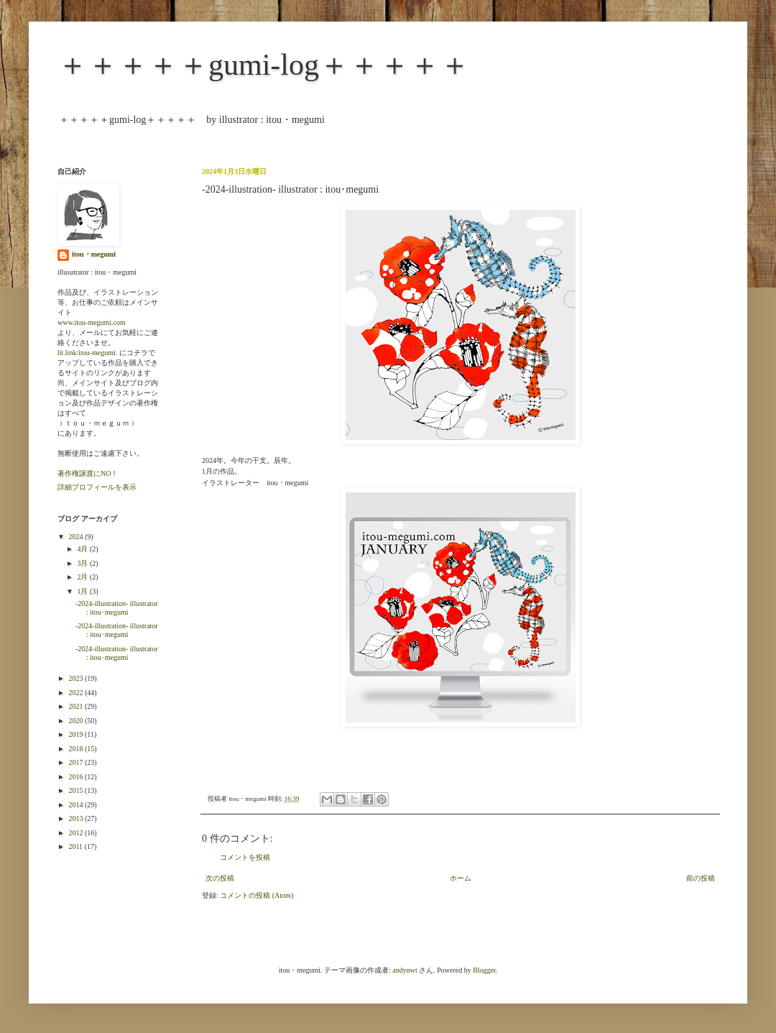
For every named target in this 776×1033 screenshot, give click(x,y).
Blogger (484, 970)
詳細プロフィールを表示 (97, 487)
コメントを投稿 (245, 857)
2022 (76, 693)
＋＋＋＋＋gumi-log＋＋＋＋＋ (263, 64)
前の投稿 (700, 878)
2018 (76, 749)
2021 (76, 706)
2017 (76, 762)
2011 (76, 846)
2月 (83, 577)
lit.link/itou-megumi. (87, 353)
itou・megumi (94, 254)
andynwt (404, 970)
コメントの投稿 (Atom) (256, 895)
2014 (76, 805)
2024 (76, 537)
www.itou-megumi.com (91, 322)
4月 (83, 549)
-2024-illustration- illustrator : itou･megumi (116, 608)
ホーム (460, 878)
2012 (76, 833)
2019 (76, 734)
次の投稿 (219, 878)
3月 (83, 563)
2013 (76, 818)
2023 (76, 678)
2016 (76, 777)
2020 (76, 721)
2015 (76, 790)
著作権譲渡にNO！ (87, 473)
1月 (83, 591)
